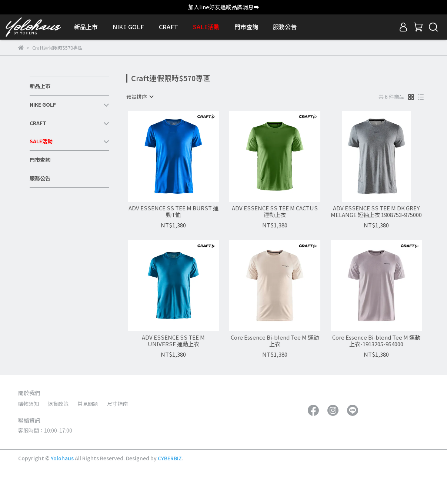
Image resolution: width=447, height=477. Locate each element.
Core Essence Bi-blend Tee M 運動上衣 (275, 340)
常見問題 (87, 403)
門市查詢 (246, 27)
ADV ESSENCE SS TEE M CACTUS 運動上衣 (275, 211)
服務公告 (285, 27)
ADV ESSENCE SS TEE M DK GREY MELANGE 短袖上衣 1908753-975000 (376, 211)
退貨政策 (58, 403)
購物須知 (28, 403)
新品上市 (86, 27)
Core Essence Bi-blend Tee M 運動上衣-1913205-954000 (376, 340)
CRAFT (168, 27)
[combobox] (139, 96)
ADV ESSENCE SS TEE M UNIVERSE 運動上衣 (173, 340)
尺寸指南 (117, 403)
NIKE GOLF (128, 27)
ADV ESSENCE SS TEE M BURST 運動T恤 (174, 211)
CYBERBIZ (170, 458)
